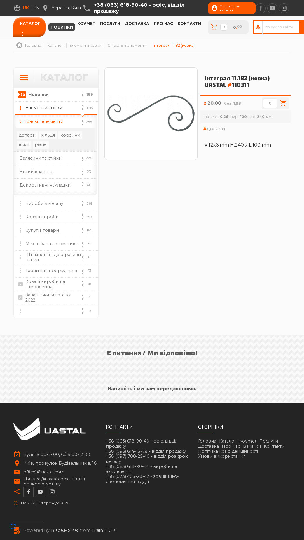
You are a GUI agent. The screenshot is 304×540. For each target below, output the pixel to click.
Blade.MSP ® (64, 530)
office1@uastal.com (43, 472)
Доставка (137, 23)
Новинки (61, 27)
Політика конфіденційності (228, 451)
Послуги (110, 23)
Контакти (189, 23)
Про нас (163, 23)
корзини (70, 135)
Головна (207, 441)
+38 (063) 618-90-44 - (141, 469)
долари (27, 135)
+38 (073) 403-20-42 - (142, 479)
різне (41, 144)
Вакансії (252, 446)
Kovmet (86, 23)
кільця (48, 135)
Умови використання (222, 456)
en (36, 8)
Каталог (30, 23)
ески (24, 144)
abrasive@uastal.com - (54, 482)
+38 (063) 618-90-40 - (139, 8)
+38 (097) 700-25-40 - (147, 459)
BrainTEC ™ (104, 530)
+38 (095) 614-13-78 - (146, 451)
